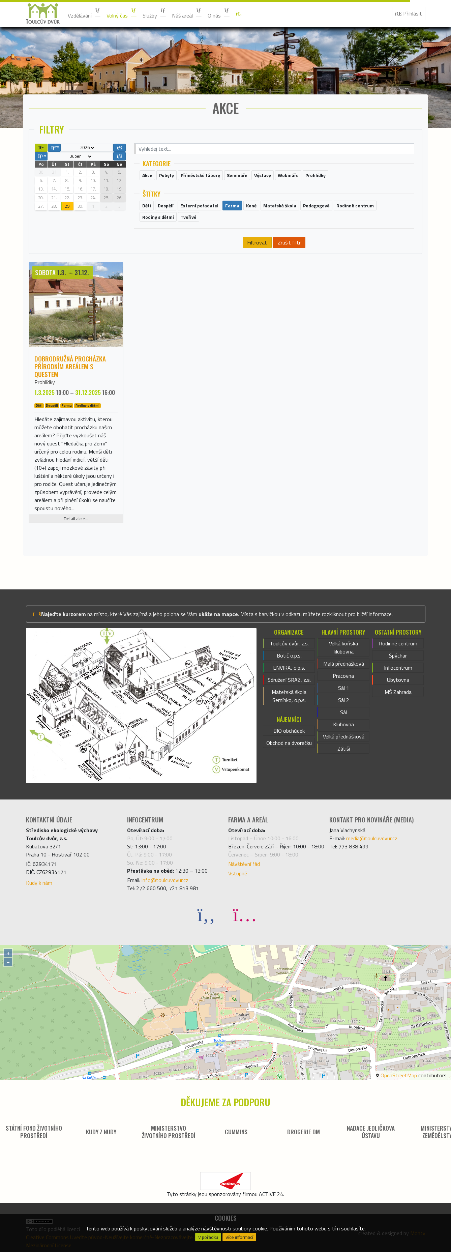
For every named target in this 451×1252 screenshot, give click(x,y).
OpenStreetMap (399, 1075)
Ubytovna (398, 680)
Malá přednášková (343, 664)
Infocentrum (398, 668)
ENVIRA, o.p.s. (289, 668)
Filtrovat (257, 242)
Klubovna (343, 724)
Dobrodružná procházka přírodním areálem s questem (70, 366)
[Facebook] (206, 914)
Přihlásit (408, 13)
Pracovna (343, 676)
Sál (343, 712)
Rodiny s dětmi (87, 405)
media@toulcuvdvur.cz (371, 838)
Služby (155, 13)
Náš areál (187, 13)
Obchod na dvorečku (289, 743)
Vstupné (237, 873)
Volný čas (122, 13)
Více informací (239, 1237)
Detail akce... (76, 518)
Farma (67, 405)
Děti (39, 405)
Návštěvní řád (244, 864)
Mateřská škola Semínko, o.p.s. (289, 696)
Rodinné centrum (398, 643)
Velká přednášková (343, 736)
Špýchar (398, 655)
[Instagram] (245, 914)
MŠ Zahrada (398, 692)
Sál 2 (343, 700)
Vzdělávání (84, 13)
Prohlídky (44, 382)
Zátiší (343, 749)
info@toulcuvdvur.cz (165, 880)
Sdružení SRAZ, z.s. (289, 680)
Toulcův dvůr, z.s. (289, 643)
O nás (219, 13)
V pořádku (208, 1237)
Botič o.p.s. (289, 655)
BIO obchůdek (289, 731)
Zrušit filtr (289, 242)
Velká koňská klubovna (343, 647)
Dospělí (52, 405)
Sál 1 (343, 688)
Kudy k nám (39, 883)
